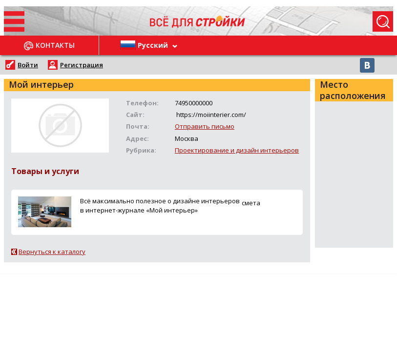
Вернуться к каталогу (52, 251)
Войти (28, 64)
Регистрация (81, 64)
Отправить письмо (204, 126)
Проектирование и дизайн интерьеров (237, 150)
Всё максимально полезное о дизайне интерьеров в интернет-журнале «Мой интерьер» (160, 205)
